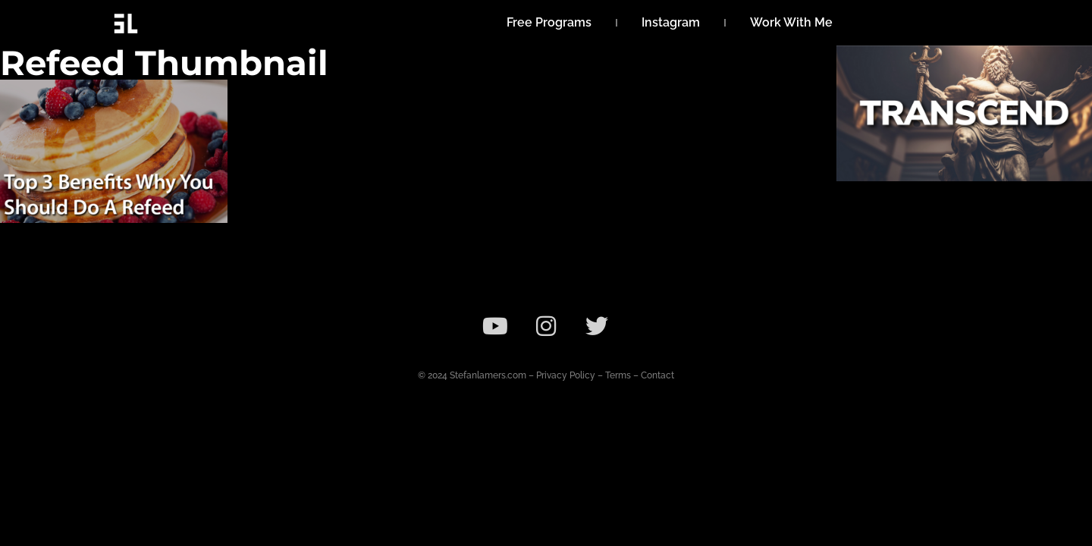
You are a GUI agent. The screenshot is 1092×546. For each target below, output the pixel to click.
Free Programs (549, 22)
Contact (657, 375)
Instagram (671, 22)
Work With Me (791, 22)
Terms (618, 375)
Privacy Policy (565, 375)
